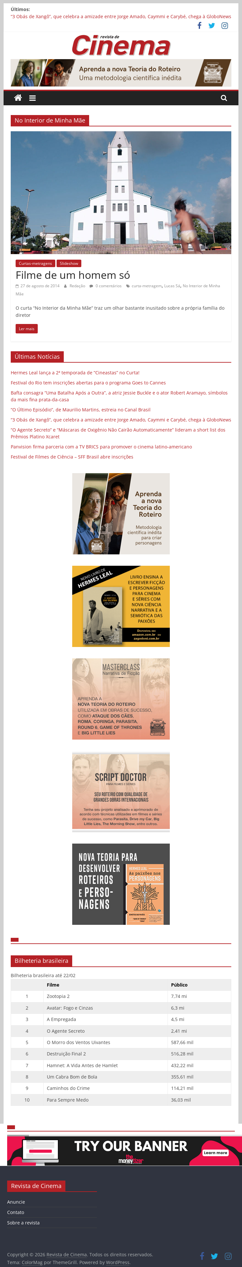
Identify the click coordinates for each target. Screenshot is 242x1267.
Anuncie (16, 1202)
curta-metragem (147, 286)
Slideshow (69, 263)
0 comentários (105, 286)
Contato (15, 1212)
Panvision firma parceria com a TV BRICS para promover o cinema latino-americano (101, 447)
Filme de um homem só (73, 275)
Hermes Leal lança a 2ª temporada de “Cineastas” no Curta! (75, 372)
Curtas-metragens (35, 263)
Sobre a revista (23, 1223)
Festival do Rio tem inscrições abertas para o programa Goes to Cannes (88, 383)
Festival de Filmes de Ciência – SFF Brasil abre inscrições (72, 457)
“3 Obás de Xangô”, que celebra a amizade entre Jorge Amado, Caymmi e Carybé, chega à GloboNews (121, 16)
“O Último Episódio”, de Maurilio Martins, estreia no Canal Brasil (81, 410)
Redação (78, 286)
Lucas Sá (172, 286)
